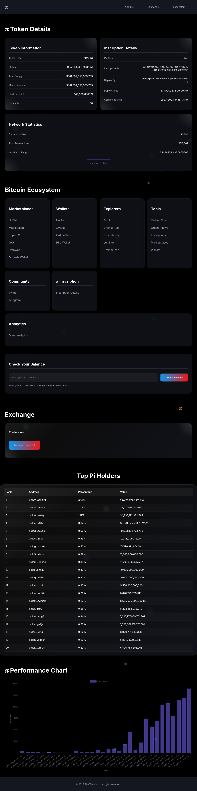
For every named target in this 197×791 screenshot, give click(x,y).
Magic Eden (16, 227)
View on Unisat (98, 163)
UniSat (13, 220)
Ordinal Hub (111, 227)
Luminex (109, 242)
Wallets (155, 250)
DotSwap (14, 250)
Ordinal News (159, 227)
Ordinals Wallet (18, 257)
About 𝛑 (129, 7)
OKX (11, 242)
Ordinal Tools (159, 220)
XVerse (60, 227)
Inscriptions (158, 235)
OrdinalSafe (63, 235)
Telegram (15, 300)
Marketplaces (159, 242)
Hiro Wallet (63, 242)
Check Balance (174, 377)
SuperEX (14, 235)
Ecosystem (179, 7)
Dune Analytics (18, 335)
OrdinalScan (111, 250)
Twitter (13, 292)
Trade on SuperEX (24, 445)
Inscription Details (67, 292)
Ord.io (107, 220)
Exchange (153, 7)
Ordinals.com (112, 235)
